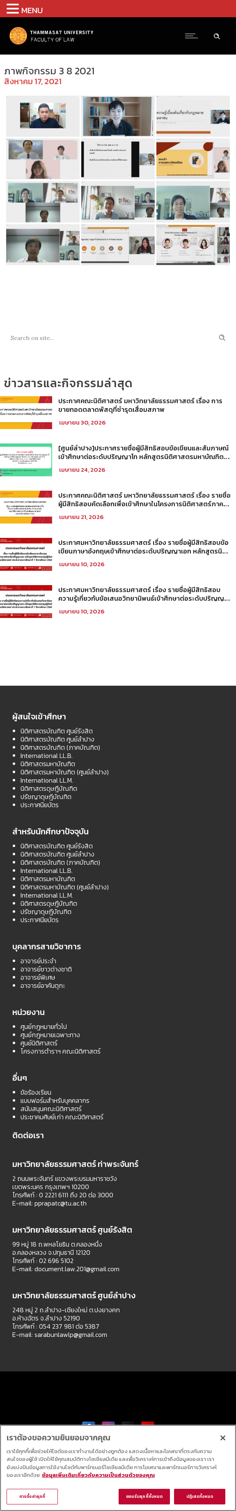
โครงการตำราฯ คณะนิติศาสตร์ (61, 1051)
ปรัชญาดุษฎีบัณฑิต (46, 796)
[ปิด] (223, 1438)
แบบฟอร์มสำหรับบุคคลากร (55, 1100)
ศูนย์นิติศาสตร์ (39, 1043)
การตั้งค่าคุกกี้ (32, 1496)
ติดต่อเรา (28, 1135)
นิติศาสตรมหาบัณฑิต (48, 764)
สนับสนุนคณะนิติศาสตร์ (51, 1109)
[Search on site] (118, 337)
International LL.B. (47, 755)
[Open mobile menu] (193, 36)
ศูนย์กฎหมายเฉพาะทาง (50, 1035)
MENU (32, 10)
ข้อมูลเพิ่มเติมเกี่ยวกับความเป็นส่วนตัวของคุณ (98, 1475)
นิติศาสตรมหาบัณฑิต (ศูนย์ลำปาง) (65, 772)
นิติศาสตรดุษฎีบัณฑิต (49, 788)
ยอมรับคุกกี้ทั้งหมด (144, 1496)
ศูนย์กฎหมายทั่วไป (44, 1026)
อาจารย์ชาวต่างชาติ (46, 969)
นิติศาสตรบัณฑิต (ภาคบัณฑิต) (60, 747)
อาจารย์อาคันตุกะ (43, 985)
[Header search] (217, 35)
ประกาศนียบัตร (40, 805)
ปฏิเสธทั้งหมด (199, 1496)
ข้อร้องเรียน (36, 1092)
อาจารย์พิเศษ (38, 977)
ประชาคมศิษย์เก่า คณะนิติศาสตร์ (62, 1117)
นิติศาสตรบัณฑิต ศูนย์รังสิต (57, 731)
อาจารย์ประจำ (38, 961)
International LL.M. (47, 780)
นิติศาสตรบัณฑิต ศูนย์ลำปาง (57, 739)
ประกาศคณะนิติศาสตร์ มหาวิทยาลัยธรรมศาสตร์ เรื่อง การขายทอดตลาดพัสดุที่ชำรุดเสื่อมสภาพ (140, 405)
